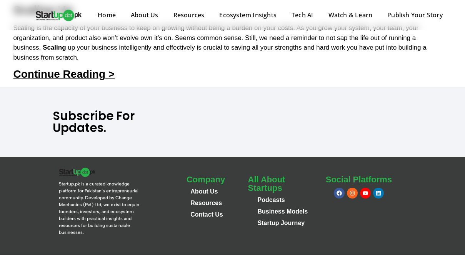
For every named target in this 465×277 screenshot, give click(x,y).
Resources (189, 15)
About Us (144, 15)
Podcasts (271, 200)
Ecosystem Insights (248, 15)
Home (107, 15)
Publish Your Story (415, 15)
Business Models (283, 211)
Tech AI (302, 15)
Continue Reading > (64, 74)
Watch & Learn (350, 15)
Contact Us (206, 214)
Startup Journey (281, 223)
